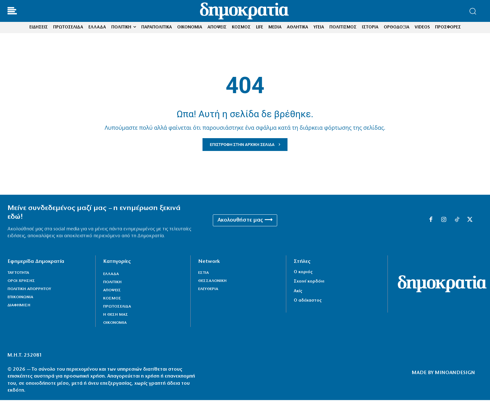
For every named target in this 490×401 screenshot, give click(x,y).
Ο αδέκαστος (308, 301)
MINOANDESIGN (455, 373)
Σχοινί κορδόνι (309, 282)
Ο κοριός (303, 272)
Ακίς (298, 291)
